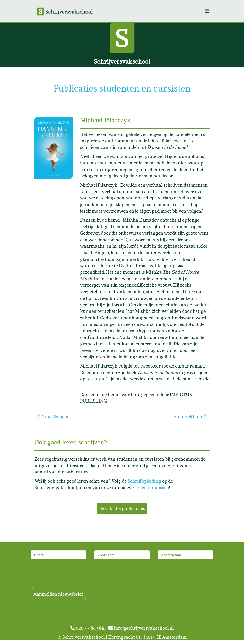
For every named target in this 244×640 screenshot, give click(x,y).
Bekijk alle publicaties (122, 508)
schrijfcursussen (152, 487)
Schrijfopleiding (144, 481)
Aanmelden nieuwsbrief (58, 594)
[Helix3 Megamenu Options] (207, 11)
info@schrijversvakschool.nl (141, 628)
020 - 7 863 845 (89, 628)
